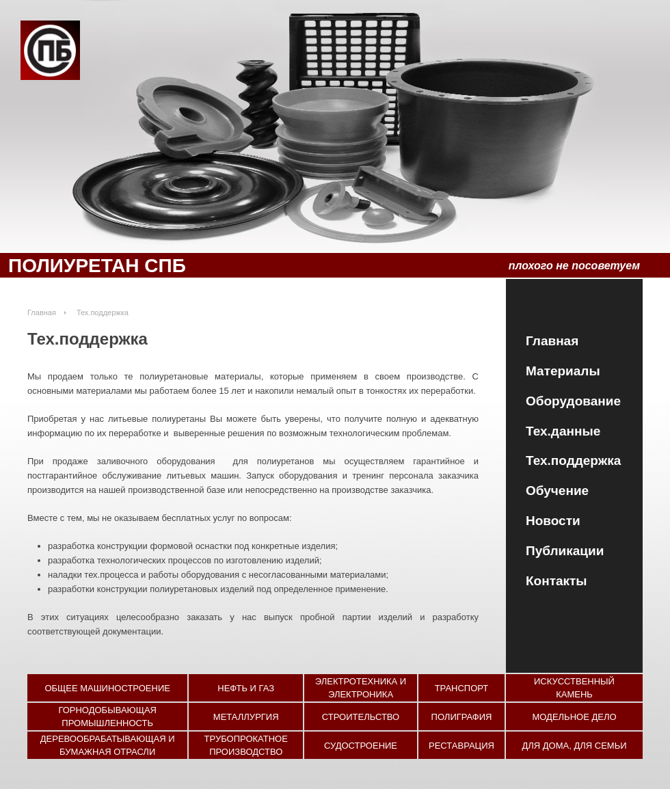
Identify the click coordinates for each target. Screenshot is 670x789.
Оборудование (573, 401)
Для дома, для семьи (574, 745)
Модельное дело (574, 717)
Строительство (360, 717)
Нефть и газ (245, 688)
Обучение (557, 490)
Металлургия (246, 717)
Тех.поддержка (573, 460)
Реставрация (461, 745)
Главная (552, 341)
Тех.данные (563, 431)
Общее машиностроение (107, 688)
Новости (553, 520)
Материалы (563, 371)
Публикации (565, 551)
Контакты (556, 581)
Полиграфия (461, 717)
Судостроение (360, 745)
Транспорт (462, 688)
